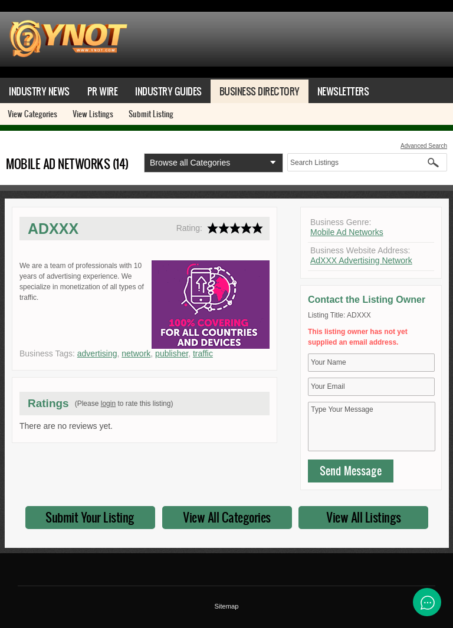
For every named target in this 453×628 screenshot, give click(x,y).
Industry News (39, 91)
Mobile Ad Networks (346, 232)
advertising (97, 353)
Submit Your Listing (89, 516)
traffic (203, 353)
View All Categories (227, 516)
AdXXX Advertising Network (361, 260)
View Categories (32, 114)
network (136, 353)
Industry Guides (168, 91)
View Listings (93, 114)
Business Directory (259, 91)
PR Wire (102, 91)
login (108, 403)
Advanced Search (424, 146)
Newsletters (343, 91)
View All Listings (363, 516)
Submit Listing (151, 114)
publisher (171, 353)
